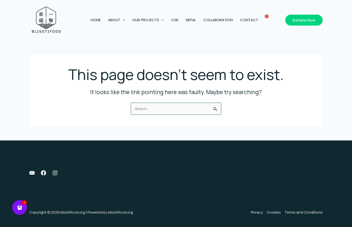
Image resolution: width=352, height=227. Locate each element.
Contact (249, 19)
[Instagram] (55, 173)
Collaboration (218, 19)
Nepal (191, 19)
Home (96, 19)
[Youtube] (32, 173)
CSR (174, 19)
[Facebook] (43, 173)
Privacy (257, 212)
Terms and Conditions (304, 212)
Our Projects (148, 20)
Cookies (274, 212)
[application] (122, 20)
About (116, 20)
